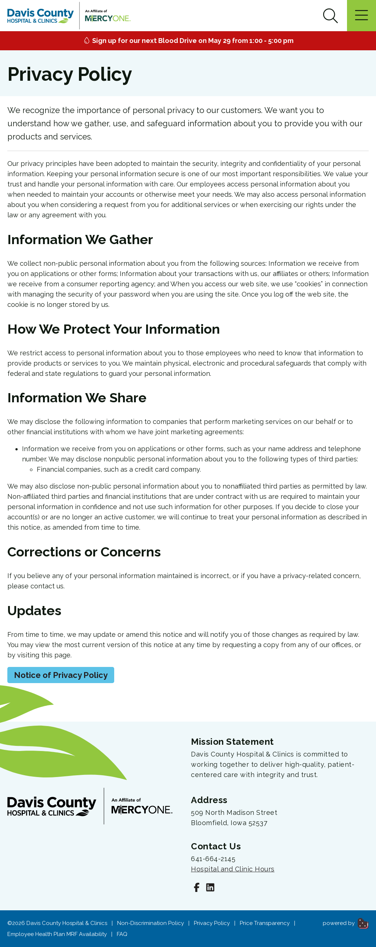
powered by (346, 923)
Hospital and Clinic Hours (233, 869)
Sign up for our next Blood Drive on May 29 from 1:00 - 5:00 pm (188, 40)
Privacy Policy (212, 923)
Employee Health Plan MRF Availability (57, 934)
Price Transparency (265, 923)
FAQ (122, 934)
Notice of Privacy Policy (61, 675)
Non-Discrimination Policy (150, 923)
